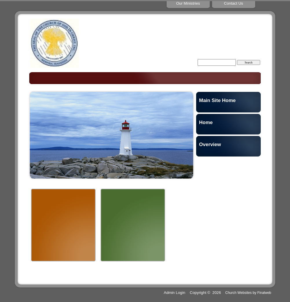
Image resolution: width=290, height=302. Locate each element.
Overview (210, 144)
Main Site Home (217, 100)
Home (206, 122)
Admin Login (174, 292)
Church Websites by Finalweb (248, 293)
